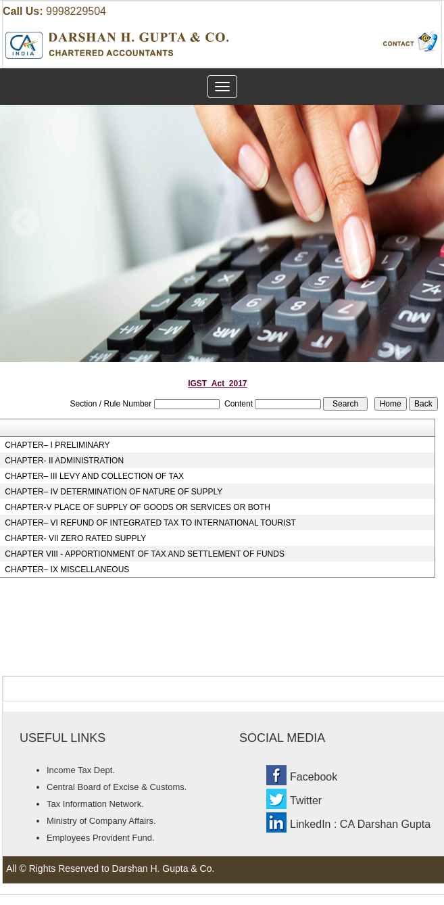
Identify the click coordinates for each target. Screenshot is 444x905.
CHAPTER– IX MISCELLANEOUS (67, 569)
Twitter (306, 800)
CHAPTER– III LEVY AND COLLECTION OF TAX (94, 476)
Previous (25, 222)
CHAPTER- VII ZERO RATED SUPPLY (75, 538)
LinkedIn (310, 824)
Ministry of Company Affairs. (101, 821)
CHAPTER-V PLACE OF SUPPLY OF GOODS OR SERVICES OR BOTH (137, 507)
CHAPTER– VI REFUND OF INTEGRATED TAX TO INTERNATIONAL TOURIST (150, 523)
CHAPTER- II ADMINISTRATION (64, 460)
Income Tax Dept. (81, 770)
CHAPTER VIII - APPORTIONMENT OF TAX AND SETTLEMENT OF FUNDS (145, 554)
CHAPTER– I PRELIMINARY (57, 445)
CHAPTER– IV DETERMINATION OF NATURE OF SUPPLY (113, 491)
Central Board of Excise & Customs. (117, 787)
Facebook (313, 777)
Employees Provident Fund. (101, 838)
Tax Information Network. (95, 804)
